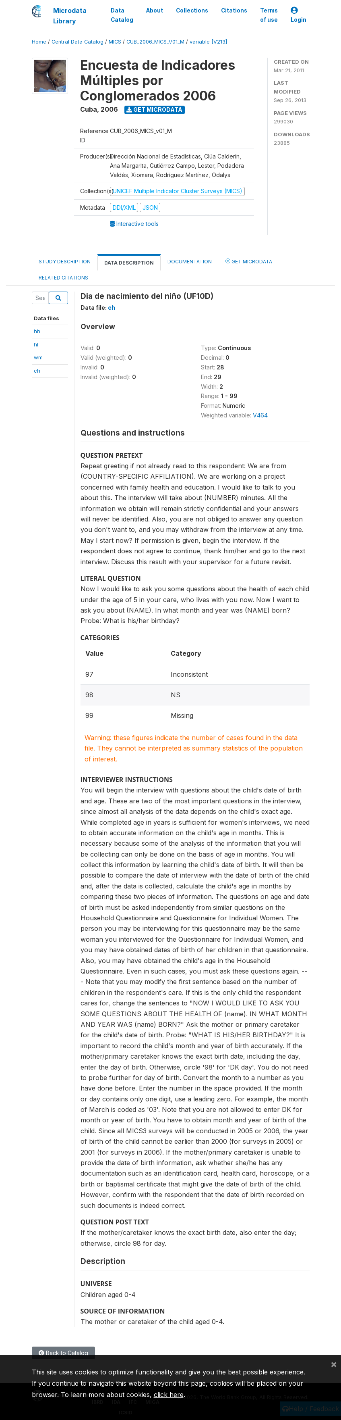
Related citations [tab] (63, 278)
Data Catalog (122, 15)
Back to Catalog (63, 1352)
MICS (115, 42)
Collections (192, 10)
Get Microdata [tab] (248, 261)
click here (169, 1395)
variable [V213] (208, 42)
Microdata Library (70, 15)
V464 (260, 415)
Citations (234, 10)
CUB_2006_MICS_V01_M (155, 42)
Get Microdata (154, 109)
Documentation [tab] (189, 262)
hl (36, 344)
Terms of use (269, 15)
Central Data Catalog (77, 42)
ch (37, 370)
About (154, 10)
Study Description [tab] (65, 262)
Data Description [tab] (129, 263)
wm (38, 357)
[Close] (334, 1364)
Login (298, 15)
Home (39, 42)
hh (37, 331)
